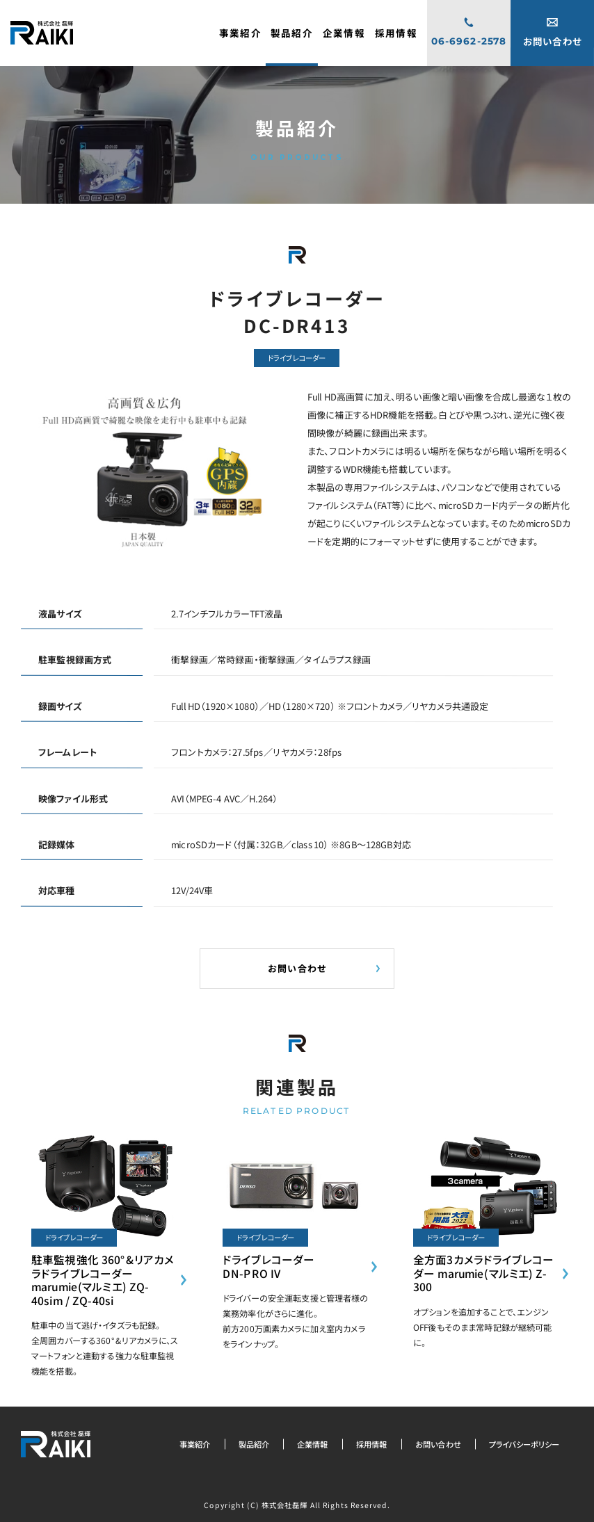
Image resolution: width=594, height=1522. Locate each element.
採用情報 (371, 1444)
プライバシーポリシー (524, 1444)
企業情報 (312, 1444)
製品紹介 (254, 1444)
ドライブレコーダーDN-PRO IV (268, 1266)
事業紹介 (195, 1444)
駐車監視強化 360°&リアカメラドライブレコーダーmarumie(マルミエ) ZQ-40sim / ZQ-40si (102, 1280)
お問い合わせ (438, 1444)
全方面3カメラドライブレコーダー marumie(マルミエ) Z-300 (483, 1273)
